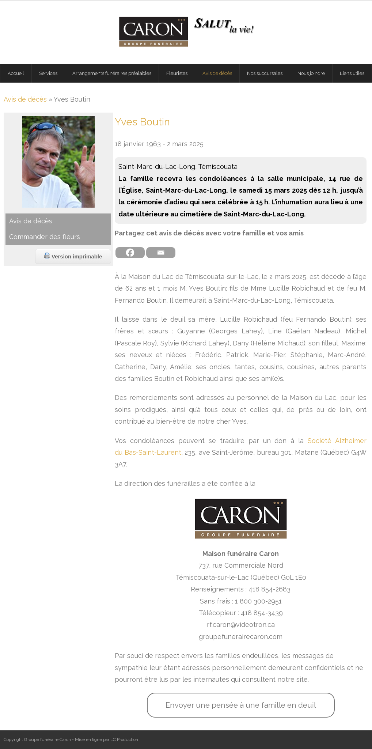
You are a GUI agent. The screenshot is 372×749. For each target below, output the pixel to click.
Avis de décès (25, 99)
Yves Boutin (142, 122)
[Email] (160, 252)
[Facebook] (130, 252)
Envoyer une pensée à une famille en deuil (241, 705)
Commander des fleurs (44, 237)
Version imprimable (73, 256)
